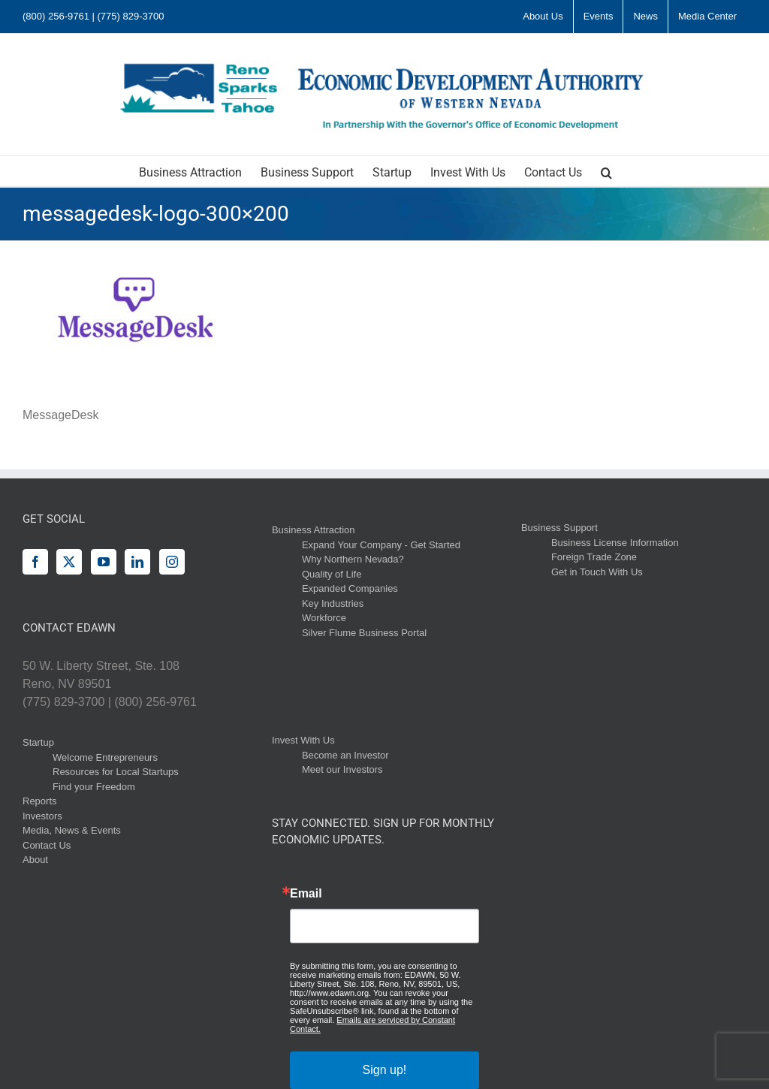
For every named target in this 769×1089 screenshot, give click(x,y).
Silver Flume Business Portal (364, 632)
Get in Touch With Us (597, 572)
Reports (40, 801)
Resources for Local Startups (116, 771)
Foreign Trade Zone (594, 557)
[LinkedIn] (137, 562)
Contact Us (47, 845)
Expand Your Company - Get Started (381, 545)
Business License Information (615, 542)
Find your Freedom (94, 786)
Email (306, 894)
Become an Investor (345, 755)
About (35, 859)
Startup (38, 742)
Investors (42, 816)
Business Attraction (313, 529)
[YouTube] (103, 562)
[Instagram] (172, 562)
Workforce (324, 617)
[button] (606, 171)
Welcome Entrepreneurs (105, 757)
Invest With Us (303, 740)
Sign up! (385, 1069)
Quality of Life (332, 574)
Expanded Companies (350, 588)
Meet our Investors (342, 769)
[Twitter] (69, 562)
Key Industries (332, 603)
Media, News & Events (72, 830)
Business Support (559, 527)
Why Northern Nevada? (353, 559)
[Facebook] (35, 562)
